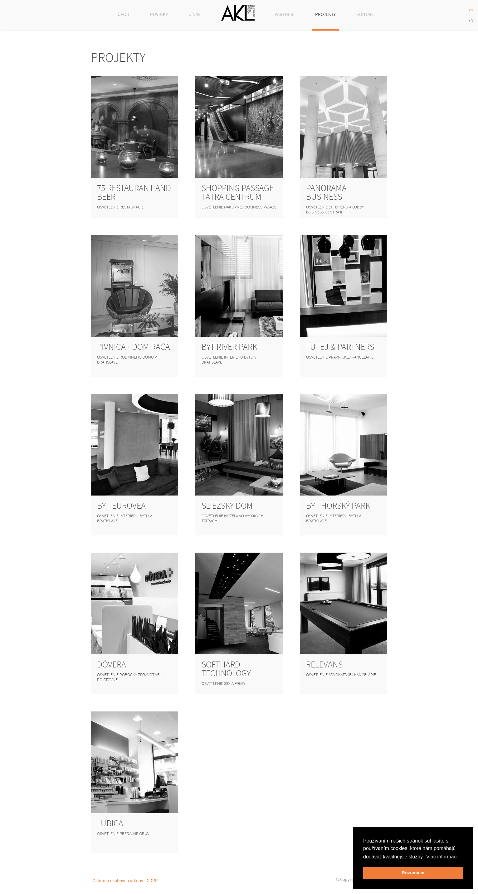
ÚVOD (123, 14)
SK (470, 9)
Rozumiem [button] (413, 872)
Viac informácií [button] (442, 856)
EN (470, 20)
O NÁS (194, 14)
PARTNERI (285, 14)
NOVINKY (159, 14)
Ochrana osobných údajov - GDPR (125, 880)
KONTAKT (365, 14)
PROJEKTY (325, 14)
